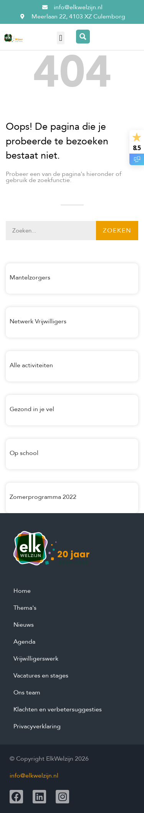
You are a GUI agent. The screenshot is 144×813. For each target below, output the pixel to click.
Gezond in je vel (32, 409)
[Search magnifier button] (82, 36)
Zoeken (117, 230)
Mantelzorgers (30, 277)
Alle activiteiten (31, 365)
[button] (60, 38)
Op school (24, 453)
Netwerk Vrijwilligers (38, 321)
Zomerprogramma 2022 (43, 497)
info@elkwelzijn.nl (34, 775)
